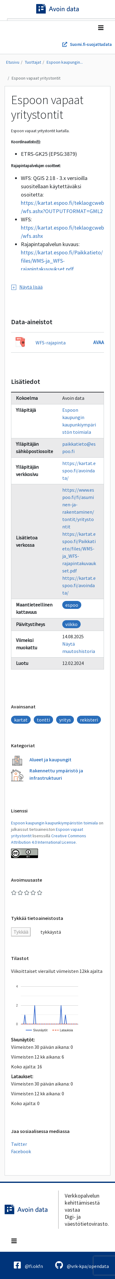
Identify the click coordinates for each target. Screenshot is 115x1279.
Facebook (21, 1151)
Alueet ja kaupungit (50, 759)
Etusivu (12, 62)
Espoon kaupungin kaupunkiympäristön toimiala (54, 823)
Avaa (98, 342)
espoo (71, 605)
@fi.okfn (28, 1265)
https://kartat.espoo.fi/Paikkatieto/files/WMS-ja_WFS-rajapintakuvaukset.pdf (62, 260)
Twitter (19, 1144)
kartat (21, 720)
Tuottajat (33, 62)
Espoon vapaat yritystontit (36, 78)
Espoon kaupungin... (65, 62)
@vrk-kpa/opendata (82, 1265)
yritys (65, 720)
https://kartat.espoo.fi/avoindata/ (79, 470)
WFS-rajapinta (51, 342)
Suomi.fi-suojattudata (91, 44)
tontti (43, 720)
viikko (71, 624)
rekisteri (89, 720)
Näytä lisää (27, 287)
